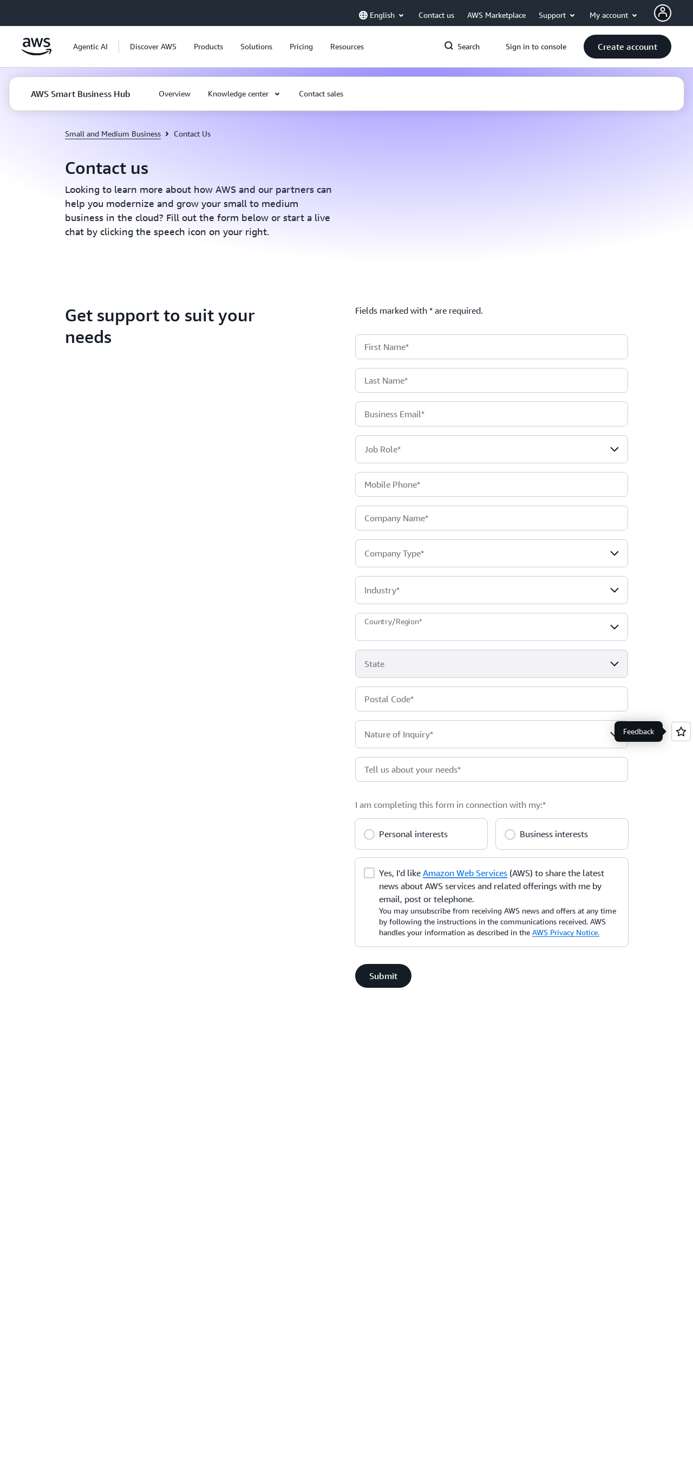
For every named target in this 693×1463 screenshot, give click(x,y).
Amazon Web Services (465, 873)
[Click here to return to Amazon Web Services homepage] (36, 52)
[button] (153, 46)
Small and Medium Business (113, 133)
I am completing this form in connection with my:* (450, 804)
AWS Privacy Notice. (565, 932)
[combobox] (491, 449)
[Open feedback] (681, 731)
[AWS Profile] (662, 13)
